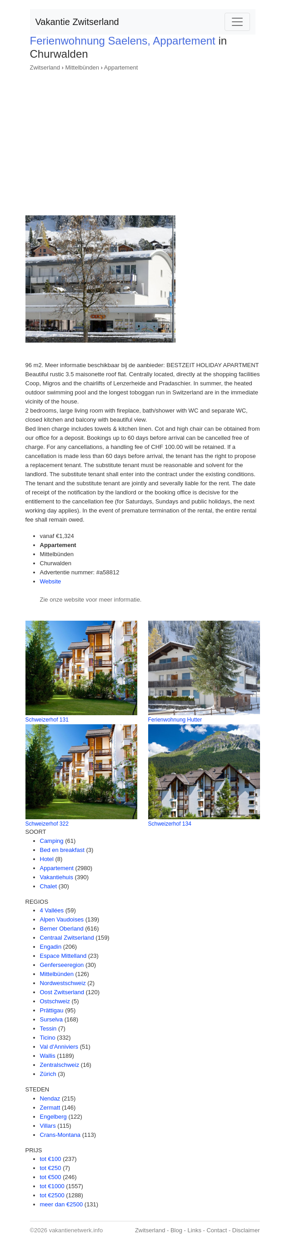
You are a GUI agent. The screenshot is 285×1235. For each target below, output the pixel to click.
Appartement (121, 67)
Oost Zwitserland (62, 992)
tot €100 (50, 1158)
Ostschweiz (55, 1001)
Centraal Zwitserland (67, 937)
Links (194, 1230)
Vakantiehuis (56, 877)
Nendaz (50, 1098)
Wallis (47, 1055)
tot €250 (50, 1168)
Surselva (51, 1019)
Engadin (51, 946)
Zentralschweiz (60, 1064)
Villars (48, 1125)
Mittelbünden (82, 67)
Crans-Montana (60, 1134)
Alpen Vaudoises (62, 919)
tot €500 (50, 1177)
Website (50, 581)
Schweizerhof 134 (169, 824)
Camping (52, 840)
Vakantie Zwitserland (77, 22)
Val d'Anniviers (59, 1046)
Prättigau (52, 1010)
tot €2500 (52, 1195)
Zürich (48, 1074)
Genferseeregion (62, 964)
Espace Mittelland (63, 955)
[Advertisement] (142, 140)
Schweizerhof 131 (47, 720)
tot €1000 (52, 1186)
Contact (216, 1230)
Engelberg (53, 1116)
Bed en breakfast (62, 850)
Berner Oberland (62, 928)
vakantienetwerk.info (76, 1230)
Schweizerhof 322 (47, 824)
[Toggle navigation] (237, 22)
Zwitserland (45, 67)
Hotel (47, 859)
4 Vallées (52, 910)
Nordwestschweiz (63, 983)
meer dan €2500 (61, 1204)
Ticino (47, 1037)
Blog (176, 1230)
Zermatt (50, 1107)
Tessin (48, 1028)
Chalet (48, 886)
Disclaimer (246, 1230)
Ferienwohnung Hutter (175, 720)
